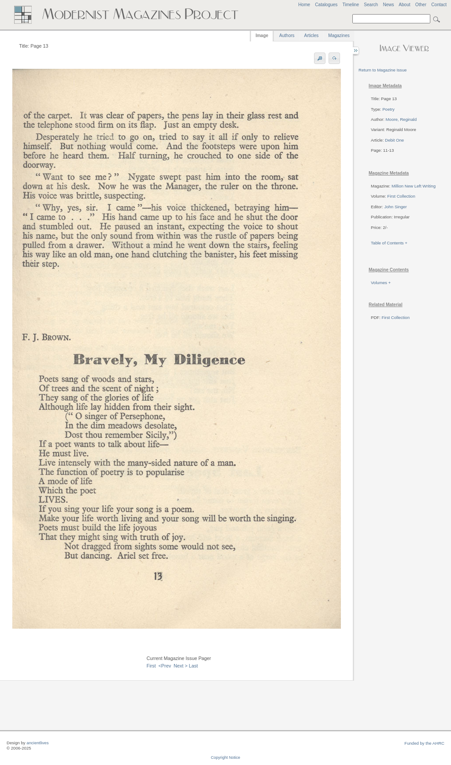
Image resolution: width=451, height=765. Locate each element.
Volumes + (381, 282)
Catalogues (326, 4)
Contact (439, 4)
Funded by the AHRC (424, 743)
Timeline (350, 4)
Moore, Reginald (401, 119)
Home (304, 4)
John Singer (395, 206)
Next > (181, 665)
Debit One (394, 140)
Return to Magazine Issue (383, 70)
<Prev (165, 665)
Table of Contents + (389, 242)
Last (193, 665)
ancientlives (37, 742)
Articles (311, 35)
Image (261, 35)
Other (420, 4)
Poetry (388, 109)
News (388, 4)
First (151, 665)
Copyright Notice (225, 757)
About (404, 4)
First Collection (401, 196)
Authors (286, 35)
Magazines (338, 35)
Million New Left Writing (414, 186)
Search (371, 4)
